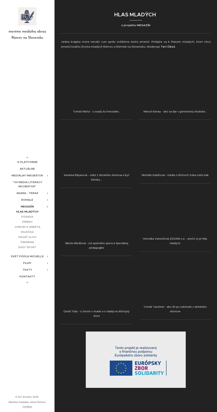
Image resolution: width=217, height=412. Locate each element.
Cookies (27, 406)
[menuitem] (27, 162)
